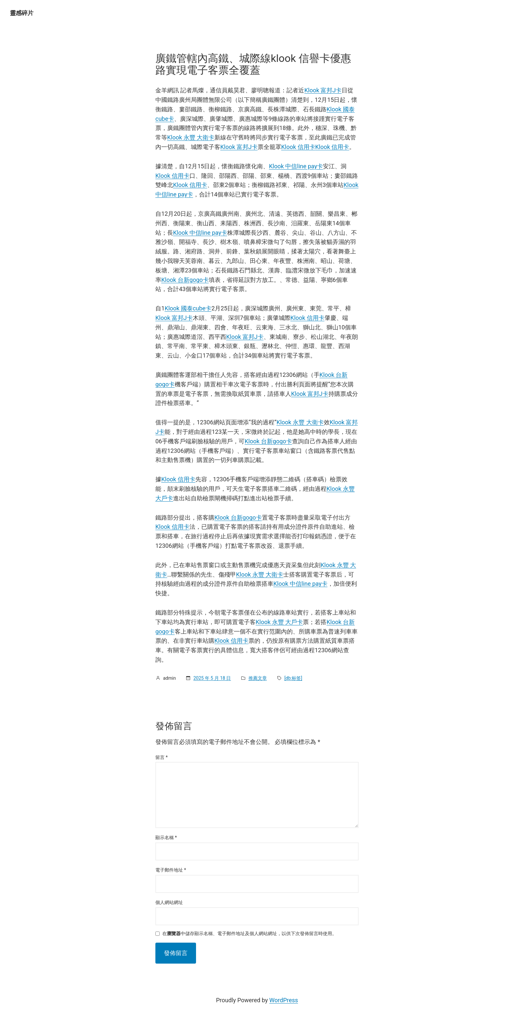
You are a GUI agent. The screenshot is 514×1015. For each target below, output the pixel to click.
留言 (161, 757)
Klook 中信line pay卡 (296, 166)
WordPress (283, 1000)
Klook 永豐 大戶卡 (279, 621)
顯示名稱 (166, 837)
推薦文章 (257, 678)
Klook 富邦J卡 (323, 90)
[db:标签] (293, 678)
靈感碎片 (21, 12)
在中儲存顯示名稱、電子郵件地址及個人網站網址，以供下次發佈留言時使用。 (249, 933)
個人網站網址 (169, 902)
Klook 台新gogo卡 (185, 279)
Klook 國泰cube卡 (188, 308)
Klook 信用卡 (298, 146)
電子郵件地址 (170, 870)
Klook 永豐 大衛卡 (190, 137)
